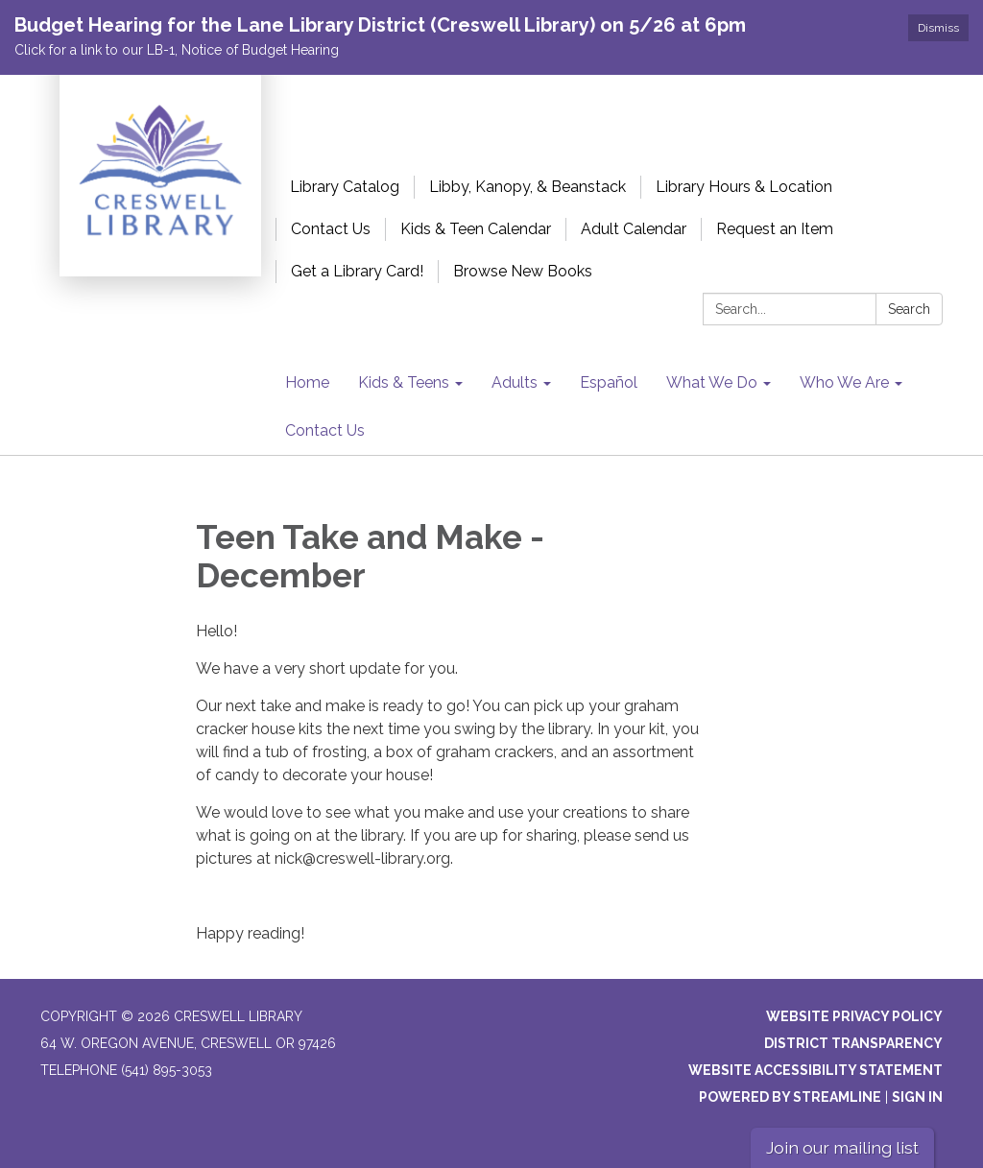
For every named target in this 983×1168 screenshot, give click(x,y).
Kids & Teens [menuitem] (403, 382)
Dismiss (938, 28)
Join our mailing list (842, 1147)
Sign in (917, 1097)
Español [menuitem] (608, 382)
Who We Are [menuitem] (844, 382)
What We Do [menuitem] (711, 382)
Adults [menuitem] (515, 382)
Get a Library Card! (357, 271)
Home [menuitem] (307, 382)
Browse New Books (522, 271)
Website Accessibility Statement (815, 1070)
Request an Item (774, 229)
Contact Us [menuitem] (325, 430)
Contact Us (331, 229)
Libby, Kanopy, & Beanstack (527, 187)
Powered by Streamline (790, 1097)
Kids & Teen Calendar (475, 229)
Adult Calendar (633, 229)
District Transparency (853, 1043)
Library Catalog (344, 187)
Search (909, 309)
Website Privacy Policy (854, 1016)
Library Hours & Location (744, 187)
